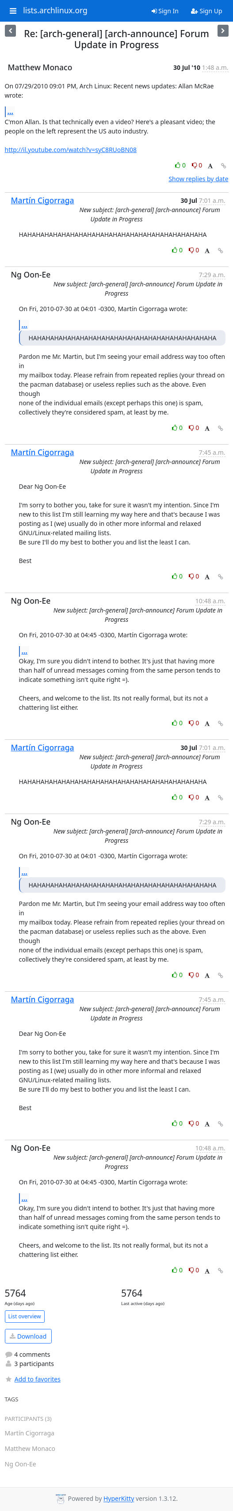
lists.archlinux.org (55, 10)
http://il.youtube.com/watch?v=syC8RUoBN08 (71, 149)
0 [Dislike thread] (197, 165)
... (11, 111)
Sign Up (206, 11)
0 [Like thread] (181, 165)
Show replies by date (198, 179)
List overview (24, 1316)
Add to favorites (33, 1379)
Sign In (165, 11)
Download (28, 1336)
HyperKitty (118, 1499)
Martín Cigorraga (42, 200)
